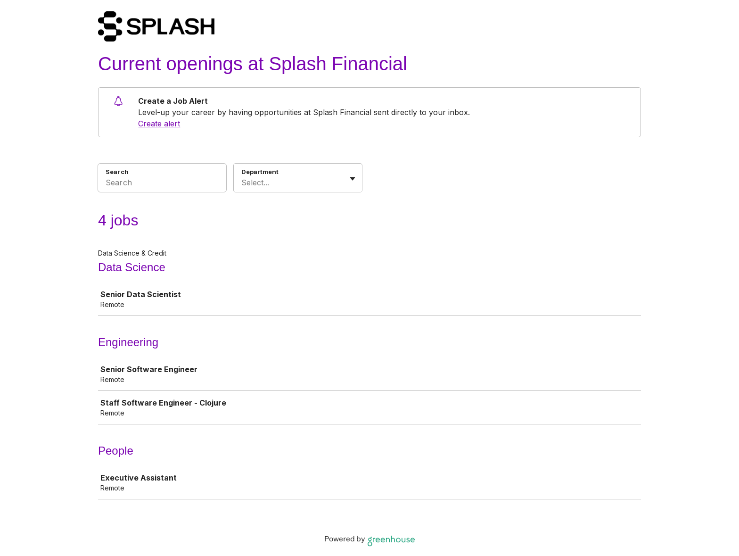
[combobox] (242, 182)
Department (260, 171)
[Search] (162, 184)
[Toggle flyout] (352, 178)
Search (117, 171)
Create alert (159, 123)
